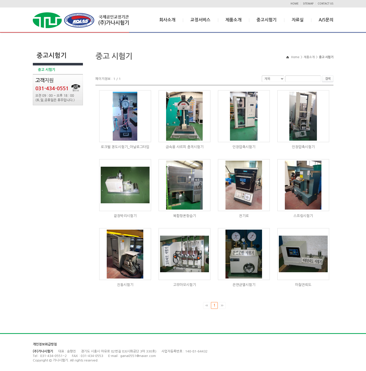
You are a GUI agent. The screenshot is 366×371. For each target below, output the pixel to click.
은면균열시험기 (243, 285)
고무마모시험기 (184, 285)
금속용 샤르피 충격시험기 (184, 147)
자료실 (298, 20)
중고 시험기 (46, 69)
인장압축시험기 (243, 147)
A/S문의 (326, 20)
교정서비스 (200, 20)
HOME (295, 4)
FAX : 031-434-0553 (87, 355)
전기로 (244, 216)
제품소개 (233, 20)
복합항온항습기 (184, 216)
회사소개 (167, 20)
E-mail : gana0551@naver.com (132, 355)
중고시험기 (267, 20)
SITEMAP (308, 4)
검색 (327, 78)
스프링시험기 (303, 216)
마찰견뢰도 (303, 285)
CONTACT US (325, 4)
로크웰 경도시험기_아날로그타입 (125, 147)
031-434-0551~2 (53, 355)
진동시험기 (125, 285)
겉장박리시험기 (125, 216)
